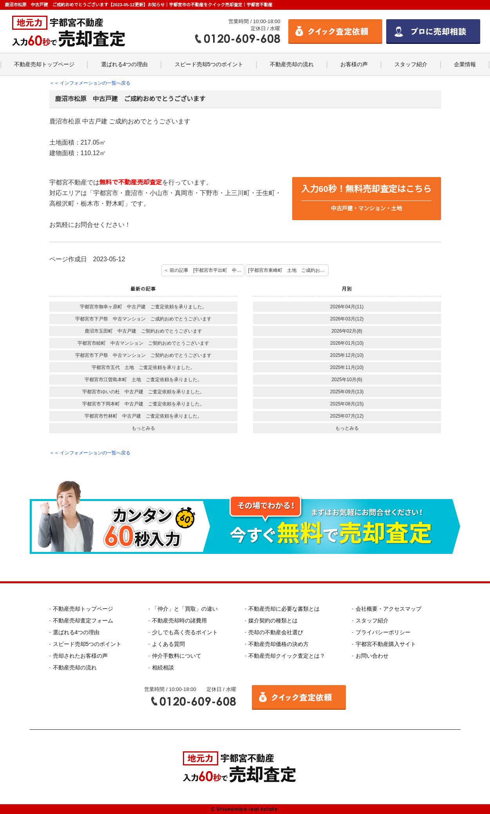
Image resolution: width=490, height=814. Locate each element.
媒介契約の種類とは (273, 620)
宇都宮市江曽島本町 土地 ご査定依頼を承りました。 (143, 379)
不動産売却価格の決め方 (278, 644)
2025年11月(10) (346, 367)
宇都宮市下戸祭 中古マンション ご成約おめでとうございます (143, 319)
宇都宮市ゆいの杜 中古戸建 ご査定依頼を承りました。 (143, 391)
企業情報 (465, 64)
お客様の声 (354, 64)
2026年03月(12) (346, 319)
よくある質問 (168, 644)
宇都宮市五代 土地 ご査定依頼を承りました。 (143, 367)
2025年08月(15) (346, 404)
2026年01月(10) (346, 343)
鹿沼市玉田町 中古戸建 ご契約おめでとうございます (143, 331)
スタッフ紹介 (410, 64)
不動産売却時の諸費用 (179, 620)
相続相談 (163, 667)
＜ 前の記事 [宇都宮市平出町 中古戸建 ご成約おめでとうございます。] (204, 270)
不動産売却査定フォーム (83, 620)
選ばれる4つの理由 (124, 64)
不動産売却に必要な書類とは (284, 609)
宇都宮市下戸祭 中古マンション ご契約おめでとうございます (143, 355)
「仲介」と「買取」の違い (185, 609)
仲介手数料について (176, 656)
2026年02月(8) (346, 331)
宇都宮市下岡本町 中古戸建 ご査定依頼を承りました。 (143, 404)
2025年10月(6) (346, 379)
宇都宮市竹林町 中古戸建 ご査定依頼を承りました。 (143, 416)
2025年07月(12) (346, 416)
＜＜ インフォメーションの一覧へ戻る (89, 83)
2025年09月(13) (346, 391)
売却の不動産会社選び (275, 632)
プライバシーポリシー (383, 632)
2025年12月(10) (346, 355)
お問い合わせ (372, 656)
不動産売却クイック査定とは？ (286, 656)
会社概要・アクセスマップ (388, 609)
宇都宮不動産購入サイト (386, 644)
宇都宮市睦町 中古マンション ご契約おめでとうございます (143, 343)
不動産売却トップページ (44, 64)
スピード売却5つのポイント (209, 64)
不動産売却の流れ (292, 64)
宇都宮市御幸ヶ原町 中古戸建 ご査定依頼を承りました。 (143, 306)
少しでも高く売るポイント (185, 632)
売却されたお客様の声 (80, 656)
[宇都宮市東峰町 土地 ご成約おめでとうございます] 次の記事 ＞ (288, 270)
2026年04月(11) (346, 306)
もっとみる (143, 428)
